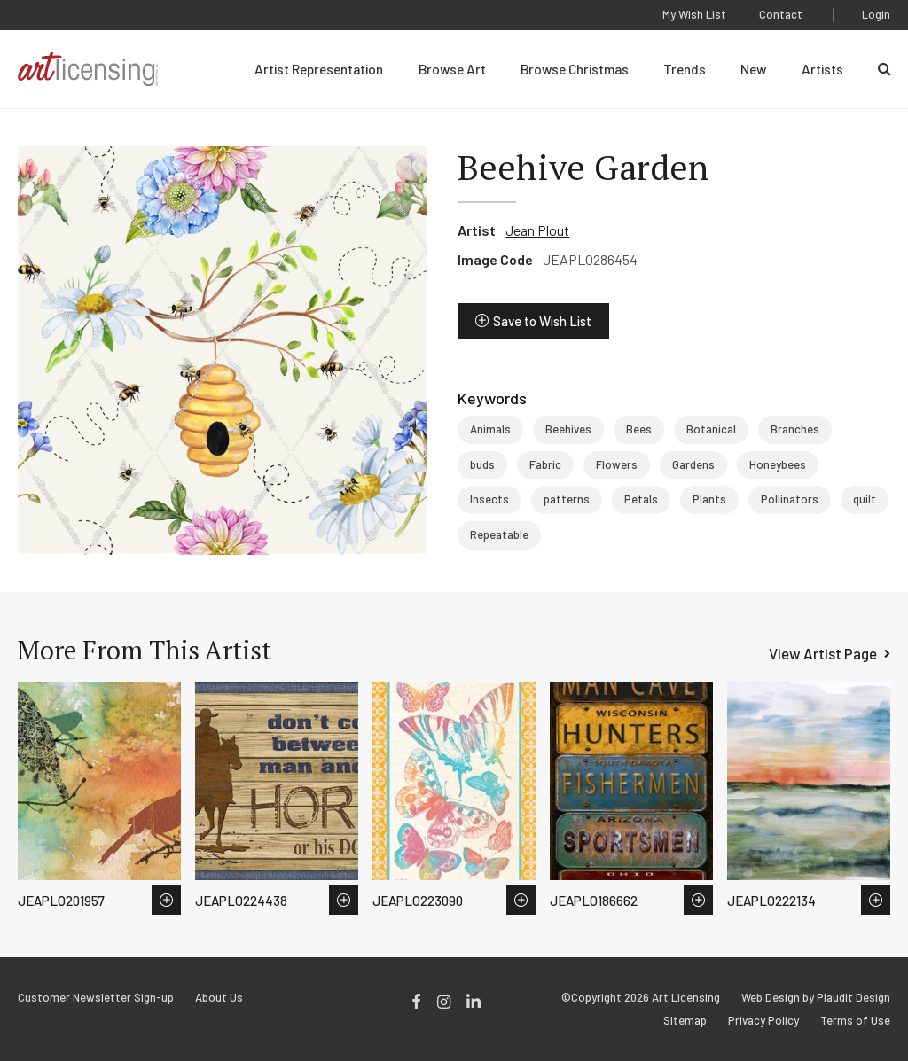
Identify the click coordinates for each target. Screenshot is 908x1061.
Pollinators (789, 499)
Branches (795, 429)
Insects (489, 499)
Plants (709, 499)
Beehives (568, 429)
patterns (567, 499)
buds (482, 464)
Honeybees (777, 464)
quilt (864, 499)
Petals (641, 499)
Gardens (693, 464)
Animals (490, 429)
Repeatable (499, 534)
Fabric (545, 464)
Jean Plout (537, 230)
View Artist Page (823, 653)
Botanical (711, 429)
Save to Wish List (542, 321)
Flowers (617, 464)
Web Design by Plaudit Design (815, 997)
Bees (639, 429)
